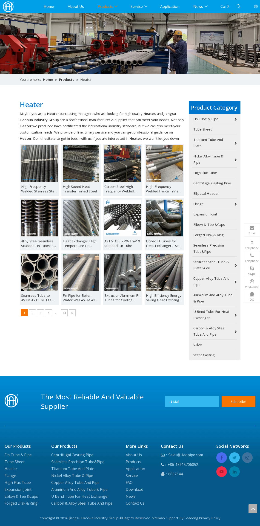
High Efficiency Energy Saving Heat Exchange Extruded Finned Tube (163, 297)
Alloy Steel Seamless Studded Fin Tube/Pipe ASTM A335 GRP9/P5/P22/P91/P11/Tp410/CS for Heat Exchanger (39, 243)
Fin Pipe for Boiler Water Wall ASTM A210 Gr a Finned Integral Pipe (81, 297)
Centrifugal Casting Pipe (72, 454)
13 (64, 313)
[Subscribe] (238, 401)
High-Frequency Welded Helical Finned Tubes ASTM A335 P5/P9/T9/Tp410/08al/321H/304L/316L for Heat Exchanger (164, 188)
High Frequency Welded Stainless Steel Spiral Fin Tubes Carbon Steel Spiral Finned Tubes (39, 188)
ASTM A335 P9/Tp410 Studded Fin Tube (122, 243)
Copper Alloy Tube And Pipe (75, 482)
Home (49, 6)
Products (105, 6)
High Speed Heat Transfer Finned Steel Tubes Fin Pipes (80, 188)
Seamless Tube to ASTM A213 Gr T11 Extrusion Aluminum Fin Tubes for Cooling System (39, 297)
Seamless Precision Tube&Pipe (77, 461)
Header (11, 468)
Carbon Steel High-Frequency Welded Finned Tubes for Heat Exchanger (122, 188)
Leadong (191, 518)
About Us (76, 6)
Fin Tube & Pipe (18, 454)
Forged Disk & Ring (21, 503)
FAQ (129, 482)
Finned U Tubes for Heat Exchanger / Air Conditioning (162, 243)
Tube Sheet (15, 461)
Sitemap (158, 518)
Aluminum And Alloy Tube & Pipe (79, 489)
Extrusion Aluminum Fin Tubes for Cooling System (122, 297)
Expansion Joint (18, 489)
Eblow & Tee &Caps (21, 496)
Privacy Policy (209, 518)
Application (170, 6)
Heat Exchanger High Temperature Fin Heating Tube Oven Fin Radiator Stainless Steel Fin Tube (81, 243)
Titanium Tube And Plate (72, 468)
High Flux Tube (18, 482)
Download (134, 489)
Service (137, 6)
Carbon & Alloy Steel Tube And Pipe (81, 503)
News (198, 6)
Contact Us (135, 503)
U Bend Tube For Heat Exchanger (80, 496)
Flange (10, 475)
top (253, 508)
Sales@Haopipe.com (185, 454)
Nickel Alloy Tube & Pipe (72, 475)
